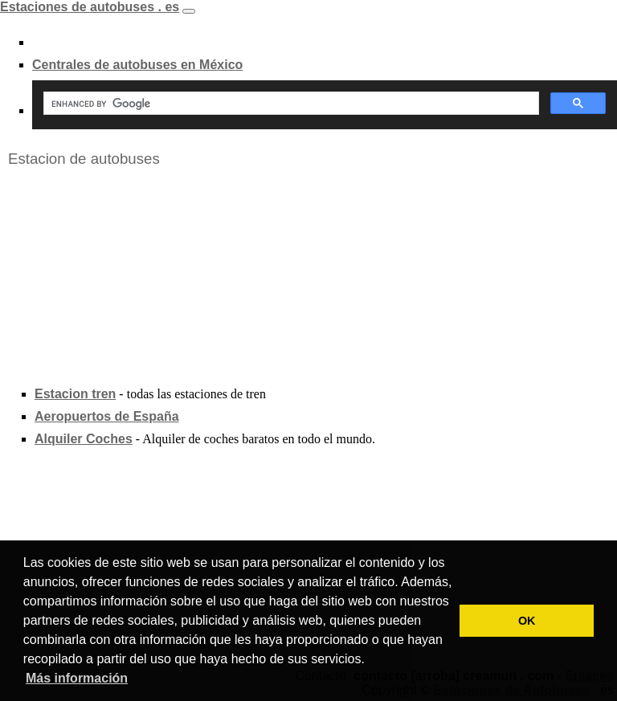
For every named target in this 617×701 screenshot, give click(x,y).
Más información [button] (77, 678)
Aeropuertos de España (107, 416)
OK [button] (527, 620)
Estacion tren (75, 394)
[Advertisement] (120, 276)
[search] (289, 103)
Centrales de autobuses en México (137, 64)
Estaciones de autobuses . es (89, 7)
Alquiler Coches (84, 439)
